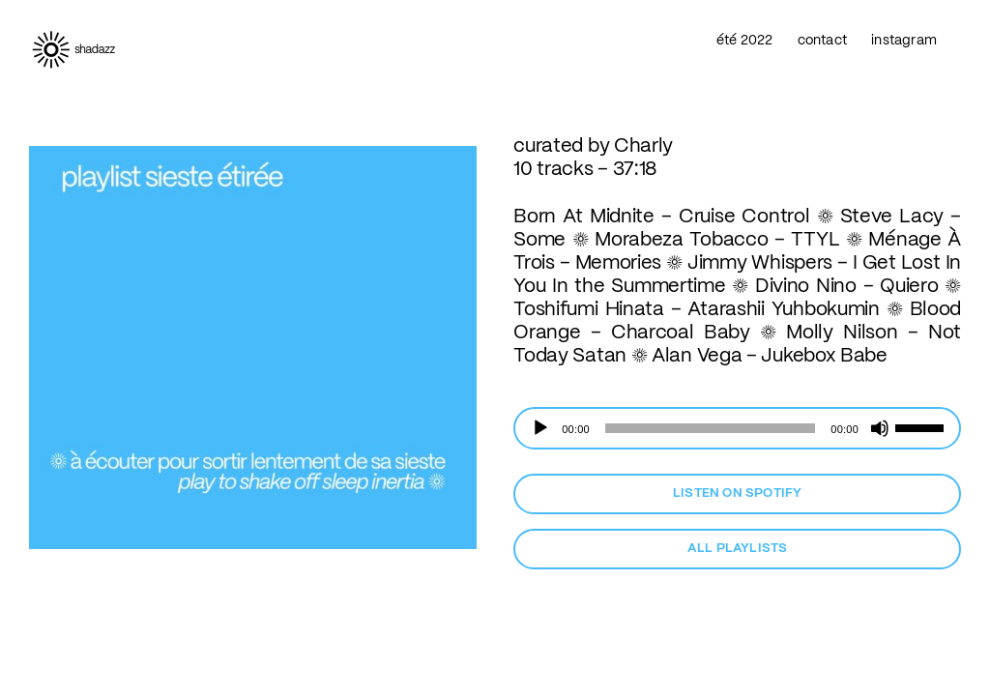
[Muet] (879, 428)
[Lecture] (540, 428)
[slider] (710, 428)
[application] (737, 428)
